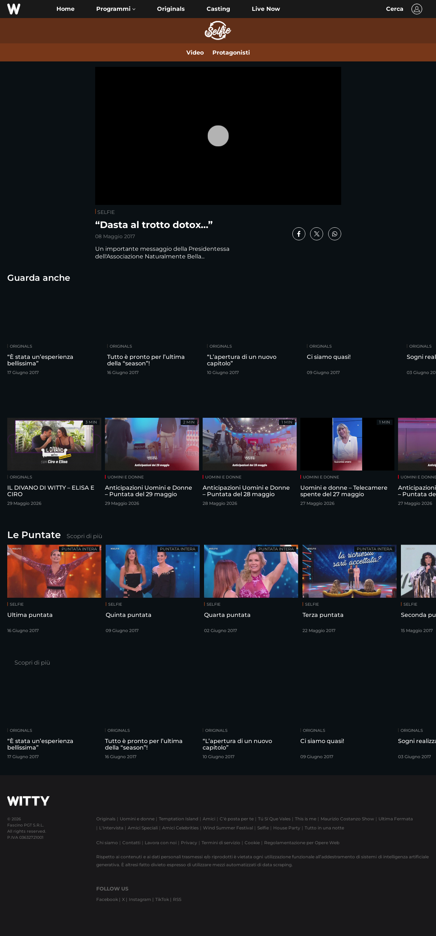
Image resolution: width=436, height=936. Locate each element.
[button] (115, 9)
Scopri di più (84, 536)
